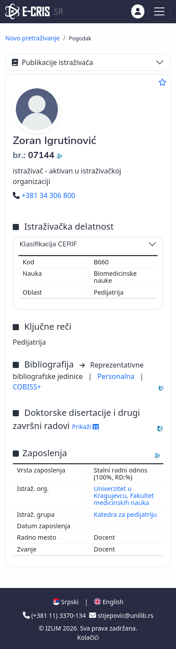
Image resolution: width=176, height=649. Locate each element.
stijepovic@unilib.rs (121, 615)
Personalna (116, 376)
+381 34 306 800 (44, 195)
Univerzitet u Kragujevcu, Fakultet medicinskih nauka (124, 495)
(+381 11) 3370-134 (55, 615)
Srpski (66, 602)
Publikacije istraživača (52, 62)
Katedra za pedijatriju (125, 514)
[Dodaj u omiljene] (162, 82)
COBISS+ (27, 387)
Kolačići (88, 637)
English (108, 602)
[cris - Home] (27, 11)
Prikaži (85, 426)
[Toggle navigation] (159, 12)
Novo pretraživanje (32, 38)
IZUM (54, 628)
